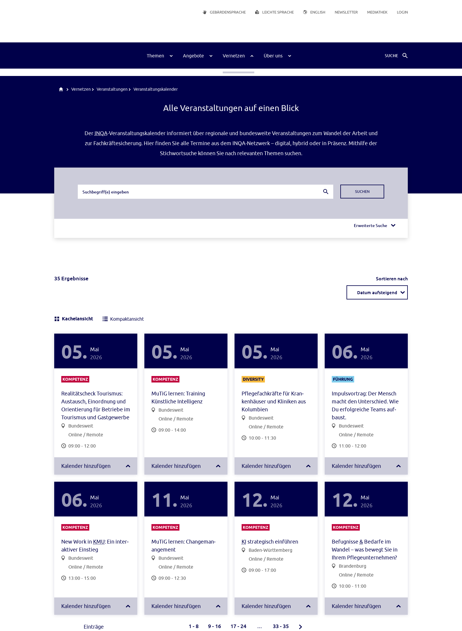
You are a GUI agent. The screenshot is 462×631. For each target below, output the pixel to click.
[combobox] (205, 192)
